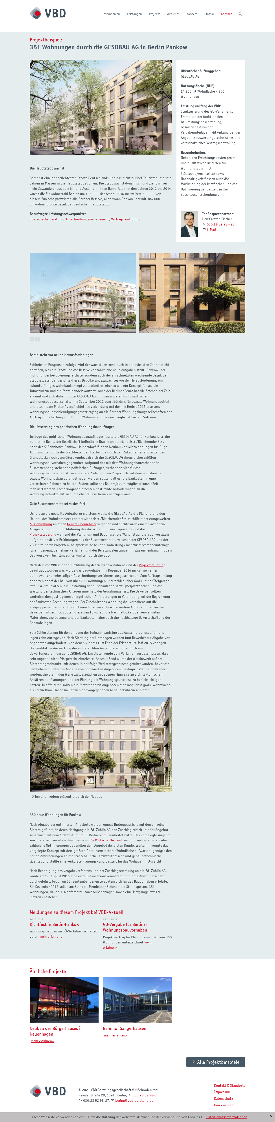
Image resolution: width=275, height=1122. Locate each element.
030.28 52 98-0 (145, 1095)
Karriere (192, 14)
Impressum (222, 1091)
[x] (271, 1116)
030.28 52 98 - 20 (221, 224)
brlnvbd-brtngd (134, 1100)
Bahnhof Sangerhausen (124, 1028)
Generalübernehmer (81, 524)
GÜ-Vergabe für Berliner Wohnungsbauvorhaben (125, 926)
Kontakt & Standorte (229, 1085)
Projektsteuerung (43, 534)
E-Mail (211, 229)
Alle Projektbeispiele (218, 1061)
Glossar (209, 14)
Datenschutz (223, 1098)
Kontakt (226, 14)
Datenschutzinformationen (226, 1117)
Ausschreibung (41, 524)
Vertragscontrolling (125, 219)
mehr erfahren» (50, 936)
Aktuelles (173, 14)
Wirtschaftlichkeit (109, 840)
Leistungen (134, 14)
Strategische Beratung (46, 219)
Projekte (154, 14)
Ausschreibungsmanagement (87, 219)
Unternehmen (111, 14)
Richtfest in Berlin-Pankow (54, 924)
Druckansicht (224, 1105)
